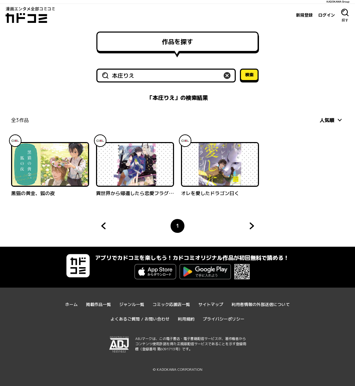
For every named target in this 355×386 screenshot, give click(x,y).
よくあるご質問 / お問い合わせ (140, 319)
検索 (249, 75)
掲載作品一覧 (98, 304)
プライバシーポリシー (223, 319)
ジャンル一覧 (131, 304)
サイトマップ (210, 304)
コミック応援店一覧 (171, 304)
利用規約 (186, 319)
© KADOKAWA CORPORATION (177, 369)
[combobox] (332, 120)
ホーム (71, 304)
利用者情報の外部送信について (261, 304)
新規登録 (304, 15)
